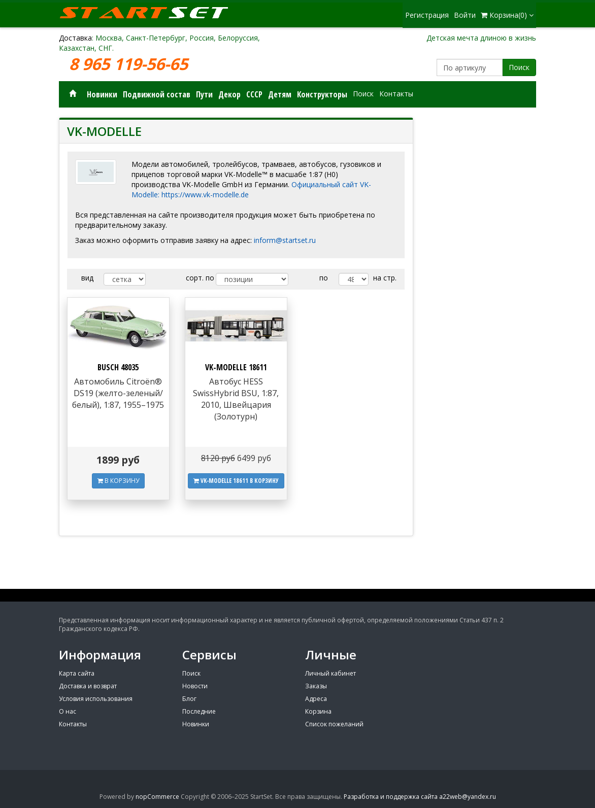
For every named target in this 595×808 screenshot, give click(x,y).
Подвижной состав (156, 94)
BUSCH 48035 (118, 367)
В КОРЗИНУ (118, 480)
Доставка (75, 38)
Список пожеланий (334, 724)
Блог (189, 698)
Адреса (316, 698)
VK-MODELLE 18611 (236, 367)
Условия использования (96, 698)
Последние (199, 711)
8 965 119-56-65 (130, 64)
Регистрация (427, 15)
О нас (67, 711)
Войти (465, 15)
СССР (254, 94)
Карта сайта (76, 673)
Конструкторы (322, 94)
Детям (279, 94)
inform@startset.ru (285, 240)
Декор (229, 94)
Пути (204, 94)
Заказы (316, 686)
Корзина (318, 711)
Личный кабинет (330, 673)
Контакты (396, 93)
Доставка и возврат (88, 686)
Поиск (519, 67)
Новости (195, 686)
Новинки (102, 94)
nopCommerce (157, 796)
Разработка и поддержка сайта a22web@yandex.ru (420, 796)
